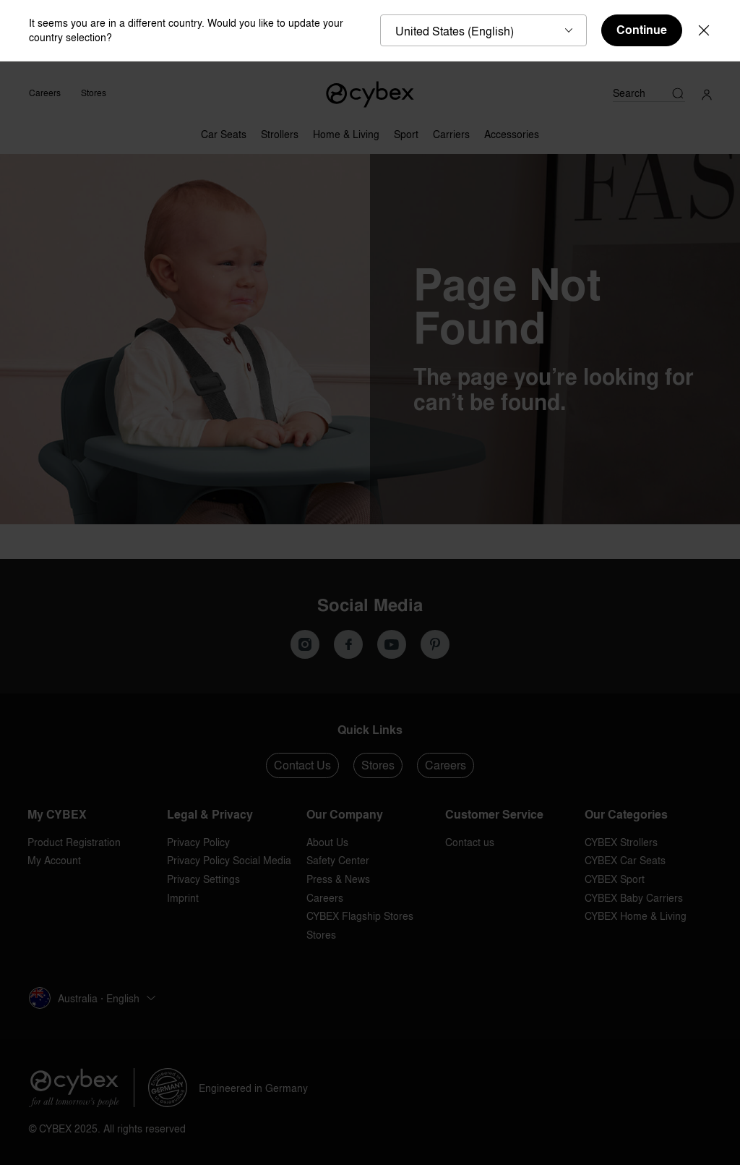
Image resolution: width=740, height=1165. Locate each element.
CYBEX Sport (615, 879)
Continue (641, 30)
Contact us (469, 842)
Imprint (183, 898)
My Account (54, 860)
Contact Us (302, 765)
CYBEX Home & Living (636, 916)
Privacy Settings (203, 879)
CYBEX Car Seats (625, 860)
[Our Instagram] (305, 644)
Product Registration (74, 842)
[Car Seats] (223, 131)
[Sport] (406, 131)
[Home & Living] (346, 131)
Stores (93, 93)
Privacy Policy (198, 842)
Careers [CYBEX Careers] (45, 93)
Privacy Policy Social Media (229, 860)
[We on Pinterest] (435, 644)
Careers (445, 765)
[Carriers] (451, 131)
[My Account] (707, 93)
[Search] (649, 93)
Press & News (338, 879)
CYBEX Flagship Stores (359, 916)
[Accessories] (511, 131)
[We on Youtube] (391, 644)
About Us (327, 842)
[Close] (704, 30)
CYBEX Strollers (621, 842)
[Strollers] (279, 131)
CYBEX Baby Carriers (634, 898)
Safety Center (337, 860)
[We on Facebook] (348, 644)
